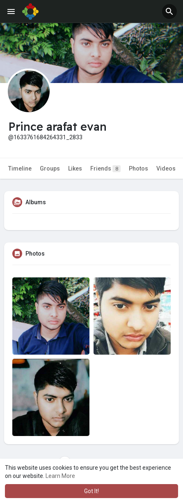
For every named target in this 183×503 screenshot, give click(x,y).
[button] (169, 11)
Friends (105, 168)
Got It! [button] (91, 491)
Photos (138, 168)
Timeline (20, 168)
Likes (75, 168)
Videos (166, 168)
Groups (50, 168)
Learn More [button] (60, 476)
